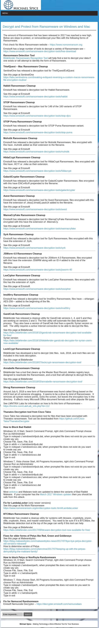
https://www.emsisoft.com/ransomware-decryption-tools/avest (35, 209)
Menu (5, 13)
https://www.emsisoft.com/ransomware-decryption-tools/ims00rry (36, 308)
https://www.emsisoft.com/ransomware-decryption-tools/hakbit (35, 96)
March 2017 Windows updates (56, 494)
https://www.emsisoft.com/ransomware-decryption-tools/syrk (34, 248)
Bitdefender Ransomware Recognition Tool (25, 58)
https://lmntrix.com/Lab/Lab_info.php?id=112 (26, 406)
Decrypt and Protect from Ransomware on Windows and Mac (46, 26)
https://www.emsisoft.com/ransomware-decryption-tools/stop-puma (37, 132)
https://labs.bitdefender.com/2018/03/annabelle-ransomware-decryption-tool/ (42, 381)
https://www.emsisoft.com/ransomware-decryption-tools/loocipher (37, 289)
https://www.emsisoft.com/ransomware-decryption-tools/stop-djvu (37, 116)
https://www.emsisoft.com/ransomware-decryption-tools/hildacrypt (37, 171)
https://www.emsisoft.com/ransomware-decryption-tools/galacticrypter (39, 190)
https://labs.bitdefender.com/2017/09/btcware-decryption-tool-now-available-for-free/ (46, 530)
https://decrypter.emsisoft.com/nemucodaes (59, 604)
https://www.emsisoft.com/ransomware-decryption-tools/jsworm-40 (37, 269)
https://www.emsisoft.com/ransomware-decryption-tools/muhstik (36, 151)
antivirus (13, 492)
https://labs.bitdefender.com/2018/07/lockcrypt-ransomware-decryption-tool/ (42, 362)
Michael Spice (25, 624)
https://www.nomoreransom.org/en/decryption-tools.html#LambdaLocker (40, 508)
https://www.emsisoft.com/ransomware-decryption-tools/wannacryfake (39, 228)
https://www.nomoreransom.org (66, 44)
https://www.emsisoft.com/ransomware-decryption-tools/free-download (39, 51)
